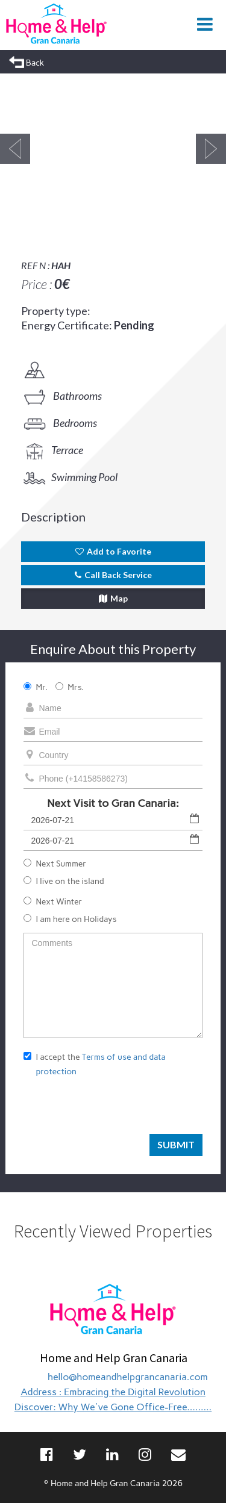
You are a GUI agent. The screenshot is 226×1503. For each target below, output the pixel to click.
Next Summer (55, 864)
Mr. (36, 687)
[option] (113, 148)
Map (113, 598)
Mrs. (69, 687)
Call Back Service (113, 575)
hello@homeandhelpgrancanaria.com (128, 1377)
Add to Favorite (113, 551)
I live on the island (64, 881)
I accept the (95, 1064)
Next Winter (53, 902)
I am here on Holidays (70, 919)
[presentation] (115, 1110)
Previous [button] (15, 149)
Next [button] (211, 149)
